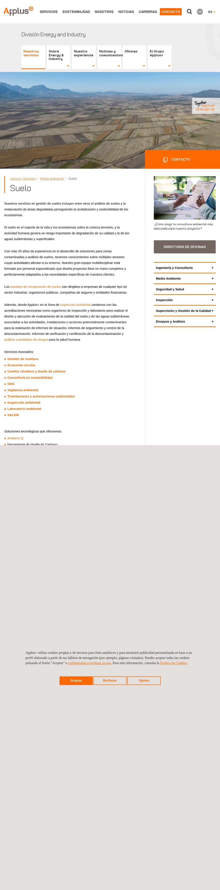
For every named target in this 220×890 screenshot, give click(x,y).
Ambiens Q (15, 438)
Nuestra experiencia (83, 53)
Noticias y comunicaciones (110, 53)
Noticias (126, 12)
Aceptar (76, 680)
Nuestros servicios (31, 53)
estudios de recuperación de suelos (35, 286)
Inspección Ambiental (75, 304)
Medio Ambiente (168, 278)
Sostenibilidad (76, 12)
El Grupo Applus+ (157, 53)
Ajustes (144, 680)
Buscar (189, 11)
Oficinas (131, 51)
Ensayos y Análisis (170, 321)
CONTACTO (180, 159)
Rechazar (110, 680)
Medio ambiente (52, 178)
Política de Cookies (173, 663)
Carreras (148, 12)
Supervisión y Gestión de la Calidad (183, 310)
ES (211, 12)
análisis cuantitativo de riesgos (26, 339)
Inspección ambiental (24, 402)
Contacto (171, 12)
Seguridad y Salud (170, 289)
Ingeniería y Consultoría (174, 268)
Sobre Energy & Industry (56, 55)
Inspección (164, 300)
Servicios (49, 12)
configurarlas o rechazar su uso (89, 663)
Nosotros (104, 12)
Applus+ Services (23, 178)
